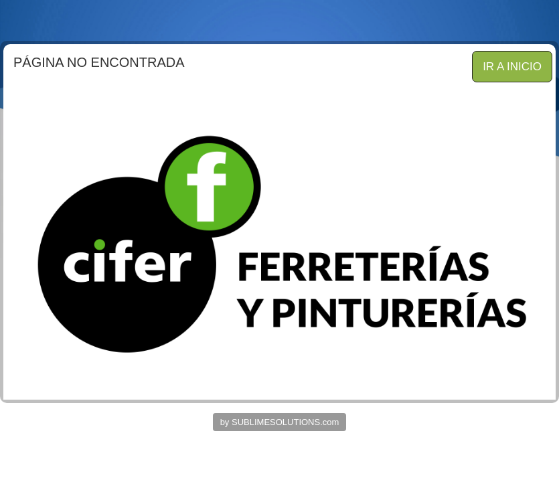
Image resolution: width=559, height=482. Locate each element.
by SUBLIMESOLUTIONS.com (279, 422)
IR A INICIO (512, 66)
